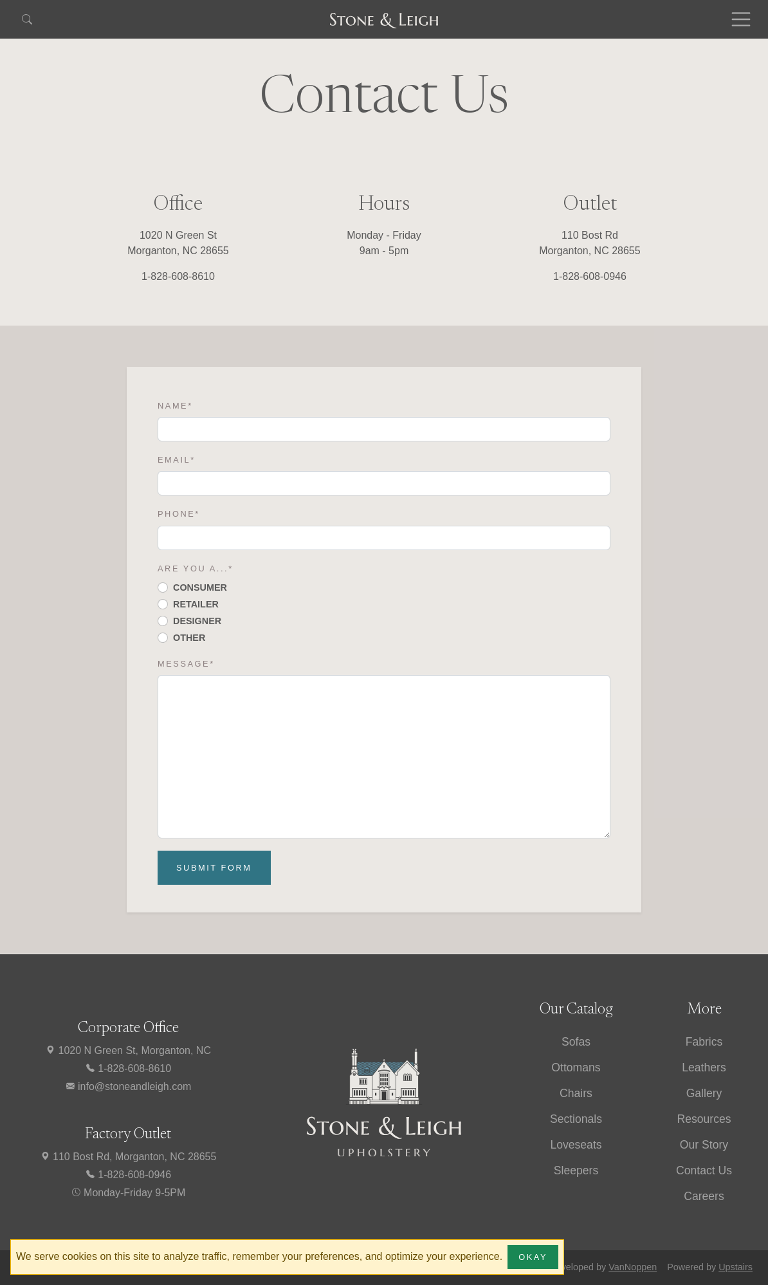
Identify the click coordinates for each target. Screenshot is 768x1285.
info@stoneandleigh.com (128, 1086)
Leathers (704, 1067)
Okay (532, 1257)
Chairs (576, 1093)
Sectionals (576, 1119)
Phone (179, 514)
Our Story (704, 1144)
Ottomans (575, 1067)
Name (175, 406)
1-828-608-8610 (128, 1068)
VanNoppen (632, 1267)
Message (186, 664)
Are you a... (195, 568)
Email (177, 460)
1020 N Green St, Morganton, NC (128, 1050)
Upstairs (735, 1267)
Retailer (196, 604)
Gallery (704, 1093)
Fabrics (704, 1041)
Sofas (576, 1041)
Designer (197, 621)
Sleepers (576, 1170)
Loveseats (575, 1144)
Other (189, 638)
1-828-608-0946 (128, 1174)
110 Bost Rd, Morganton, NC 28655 (128, 1156)
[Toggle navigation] (741, 19)
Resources (704, 1119)
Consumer (200, 587)
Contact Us (704, 1170)
